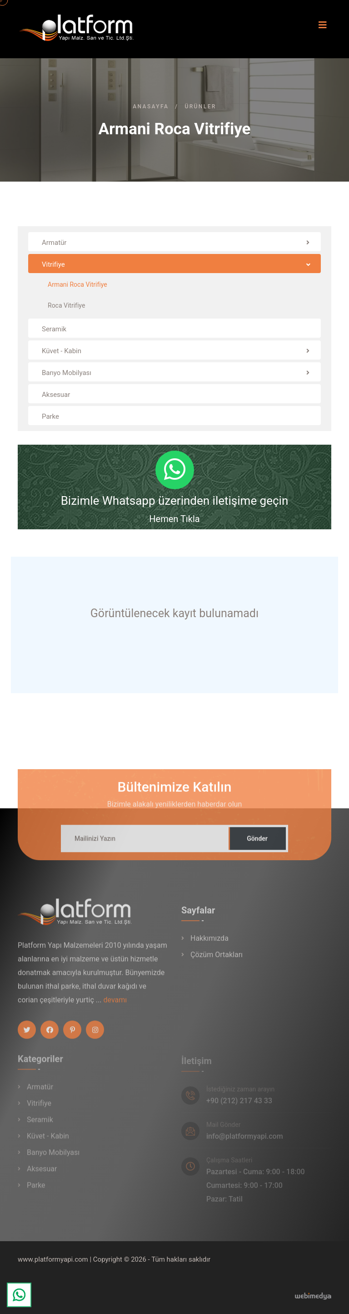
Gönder (257, 843)
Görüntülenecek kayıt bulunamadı (174, 613)
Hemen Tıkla (174, 518)
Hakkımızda (209, 944)
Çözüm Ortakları (216, 960)
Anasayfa (151, 106)
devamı (115, 1005)
